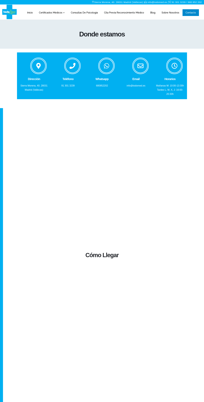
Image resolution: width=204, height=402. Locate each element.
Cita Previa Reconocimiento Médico (124, 12)
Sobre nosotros (170, 12)
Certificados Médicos (50, 12)
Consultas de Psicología (84, 12)
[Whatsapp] (102, 73)
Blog (152, 12)
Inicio (30, 12)
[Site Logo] (9, 12)
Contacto (191, 12)
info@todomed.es (157, 2)
